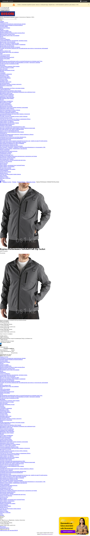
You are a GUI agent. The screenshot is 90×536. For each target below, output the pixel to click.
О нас (1, 179)
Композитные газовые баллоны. (7, 157)
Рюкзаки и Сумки (4, 75)
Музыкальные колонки (5, 167)
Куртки (1, 29)
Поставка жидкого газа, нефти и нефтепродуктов (12, 129)
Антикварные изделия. (5, 153)
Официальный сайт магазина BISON (9, 530)
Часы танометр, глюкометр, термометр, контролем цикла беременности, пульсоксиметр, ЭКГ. (22, 147)
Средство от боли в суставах (7, 67)
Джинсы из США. (4, 30)
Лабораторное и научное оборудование (9, 122)
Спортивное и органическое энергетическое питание (13, 24)
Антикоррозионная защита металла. (8, 151)
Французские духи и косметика (7, 42)
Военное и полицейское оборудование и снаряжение (12, 44)
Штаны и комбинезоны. (6, 31)
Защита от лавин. (4, 176)
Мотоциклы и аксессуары (6, 93)
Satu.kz (51, 532)
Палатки (2, 71)
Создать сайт (5, 1)
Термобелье (3, 38)
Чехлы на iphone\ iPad (5, 50)
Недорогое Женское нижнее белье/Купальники (11, 146)
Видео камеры (3, 164)
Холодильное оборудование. (7, 158)
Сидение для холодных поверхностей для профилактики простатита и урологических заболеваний (24, 48)
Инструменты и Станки (5, 102)
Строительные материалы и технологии (9, 120)
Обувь (1, 60)
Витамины (2, 65)
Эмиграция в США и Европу (7, 108)
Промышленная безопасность (7, 124)
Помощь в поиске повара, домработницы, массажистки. (13, 148)
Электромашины (4, 170)
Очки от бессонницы (5, 54)
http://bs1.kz (3, 526)
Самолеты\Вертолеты (5, 89)
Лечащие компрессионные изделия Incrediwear (11, 25)
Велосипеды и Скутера (5, 115)
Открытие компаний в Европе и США (9, 112)
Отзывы (2, 515)
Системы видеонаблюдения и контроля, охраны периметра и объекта (16, 134)
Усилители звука (4, 162)
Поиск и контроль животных (7, 94)
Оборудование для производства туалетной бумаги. (12, 165)
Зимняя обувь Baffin (5, 58)
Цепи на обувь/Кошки (5, 77)
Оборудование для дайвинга (7, 121)
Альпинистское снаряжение (7, 95)
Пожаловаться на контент (47, 534)
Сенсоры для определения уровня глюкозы (10, 174)
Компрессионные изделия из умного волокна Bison (12, 32)
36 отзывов (84, 1)
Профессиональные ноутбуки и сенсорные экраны (12, 88)
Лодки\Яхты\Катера (5, 83)
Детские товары (4, 26)
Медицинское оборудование (7, 98)
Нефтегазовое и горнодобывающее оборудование (12, 132)
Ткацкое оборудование (5, 171)
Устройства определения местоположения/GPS (11, 138)
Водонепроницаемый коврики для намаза (10, 47)
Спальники (2, 72)
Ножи (1, 87)
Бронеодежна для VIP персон (7, 45)
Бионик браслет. (4, 173)
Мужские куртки (31, 182)
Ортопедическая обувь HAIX (7, 57)
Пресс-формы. (3, 175)
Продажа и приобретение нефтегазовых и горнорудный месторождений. (17, 128)
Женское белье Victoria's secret (7, 34)
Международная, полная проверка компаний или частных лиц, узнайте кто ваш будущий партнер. (23, 140)
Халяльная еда (3, 133)
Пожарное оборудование (6, 125)
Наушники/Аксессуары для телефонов (9, 52)
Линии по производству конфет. (7, 169)
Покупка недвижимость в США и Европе (10, 110)
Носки (1, 36)
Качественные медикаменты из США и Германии (12, 143)
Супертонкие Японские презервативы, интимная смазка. (13, 40)
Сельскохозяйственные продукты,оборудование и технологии (15, 113)
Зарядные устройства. (5, 178)
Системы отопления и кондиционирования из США (12, 126)
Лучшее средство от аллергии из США (9, 63)
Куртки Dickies (21, 182)
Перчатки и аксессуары (5, 81)
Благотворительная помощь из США (9, 144)
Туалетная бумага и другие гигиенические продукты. (13, 160)
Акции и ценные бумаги (6, 104)
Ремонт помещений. (5, 149)
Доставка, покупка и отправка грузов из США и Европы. (14, 116)
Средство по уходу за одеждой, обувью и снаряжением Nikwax (15, 119)
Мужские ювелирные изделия (7, 70)
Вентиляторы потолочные (6, 106)
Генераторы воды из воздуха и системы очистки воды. (13, 137)
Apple (1, 49)
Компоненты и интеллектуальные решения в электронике (14, 107)
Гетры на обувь (3, 79)
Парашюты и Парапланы (6, 85)
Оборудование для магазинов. (7, 166)
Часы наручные (4, 69)
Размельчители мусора (5, 139)
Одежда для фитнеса (5, 39)
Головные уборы (4, 80)
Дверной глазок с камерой (6, 135)
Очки (1, 53)
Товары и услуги (4, 22)
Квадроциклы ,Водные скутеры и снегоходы (10, 84)
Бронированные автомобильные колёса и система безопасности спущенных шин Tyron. (21, 61)
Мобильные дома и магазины (7, 97)
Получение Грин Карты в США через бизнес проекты (13, 142)
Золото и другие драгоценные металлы (9, 130)
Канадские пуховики (5, 27)
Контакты (2, 180)
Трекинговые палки (4, 76)
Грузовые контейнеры (5, 103)
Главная (2, 21)
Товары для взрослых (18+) (6, 155)
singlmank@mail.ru (4, 527)
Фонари (2, 99)
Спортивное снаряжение (6, 74)
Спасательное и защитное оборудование (10, 66)
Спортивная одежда (5, 56)
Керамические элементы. (6, 152)
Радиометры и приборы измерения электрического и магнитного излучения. (18, 156)
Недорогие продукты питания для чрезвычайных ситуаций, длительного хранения (20, 62)
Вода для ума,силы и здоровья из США (9, 43)
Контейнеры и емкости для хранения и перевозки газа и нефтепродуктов (17, 92)
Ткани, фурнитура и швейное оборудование (10, 90)
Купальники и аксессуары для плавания (9, 35)
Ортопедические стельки (6, 117)
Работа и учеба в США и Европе (8, 111)
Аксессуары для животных (6, 101)
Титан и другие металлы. (6, 161)
